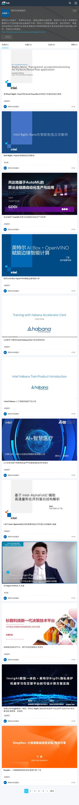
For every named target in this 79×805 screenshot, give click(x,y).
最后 (52, 791)
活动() (51, 44)
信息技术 (7, 101)
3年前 (73, 107)
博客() (74, 44)
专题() (28, 44)
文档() (5, 44)
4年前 (73, 660)
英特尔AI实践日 (13, 107)
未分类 (6, 162)
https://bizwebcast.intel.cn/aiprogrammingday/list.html (23, 32)
